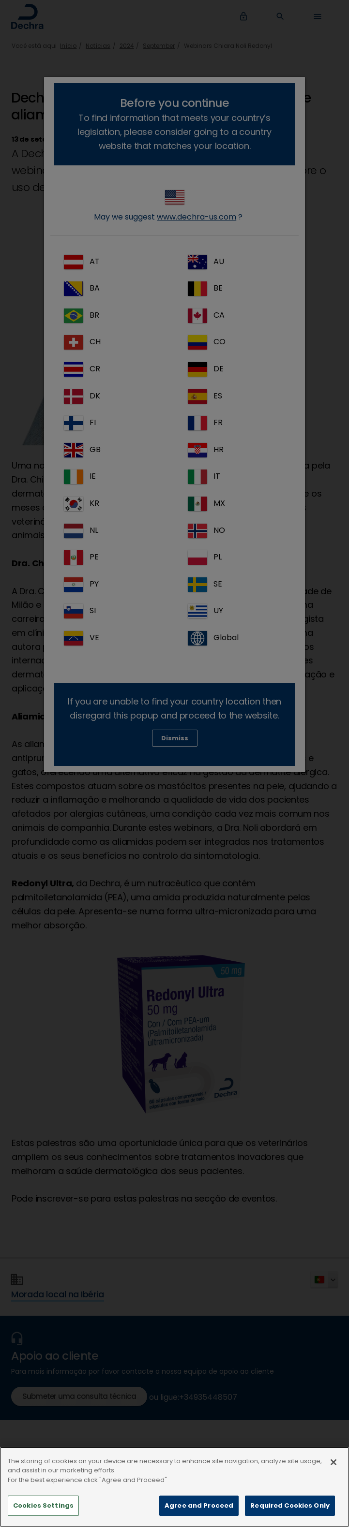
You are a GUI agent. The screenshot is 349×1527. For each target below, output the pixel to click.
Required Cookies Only (290, 1508)
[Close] (333, 1465)
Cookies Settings (43, 1508)
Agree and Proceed (199, 1508)
